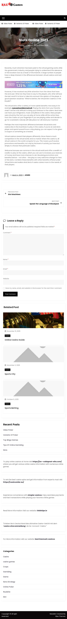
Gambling (7, 572)
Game (5, 577)
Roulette (6, 592)
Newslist (53, 614)
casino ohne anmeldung (14, 526)
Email (5, 269)
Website (6, 279)
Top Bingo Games (10, 440)
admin (27, 175)
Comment (7, 233)
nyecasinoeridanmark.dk (22, 108)
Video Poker (7, 24)
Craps (5, 566)
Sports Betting (12, 408)
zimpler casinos (35, 495)
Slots (5, 450)
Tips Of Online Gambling (13, 445)
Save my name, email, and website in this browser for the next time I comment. (34, 288)
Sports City (10, 374)
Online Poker (8, 587)
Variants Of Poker (22, 24)
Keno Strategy (9, 582)
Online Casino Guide (15, 340)
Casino (7, 336)
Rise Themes (60, 616)
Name (5, 259)
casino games (9, 561)
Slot (4, 597)
